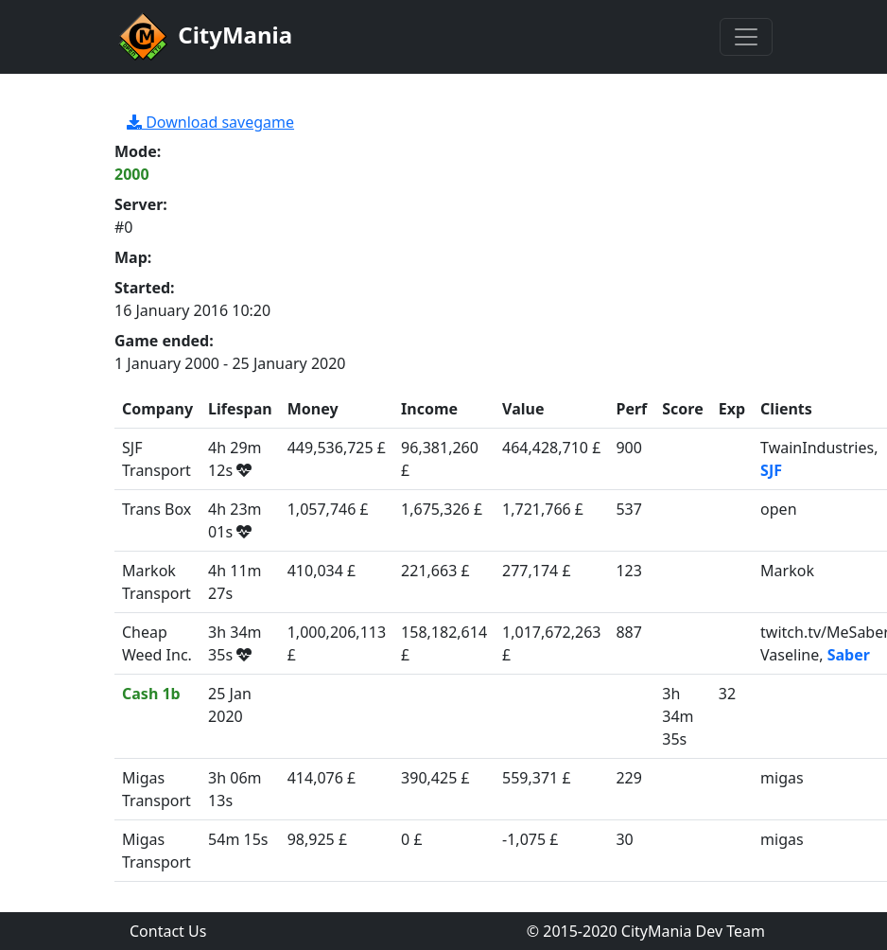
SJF (771, 470)
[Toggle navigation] (746, 37)
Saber (848, 654)
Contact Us (168, 931)
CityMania (203, 37)
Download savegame (210, 122)
